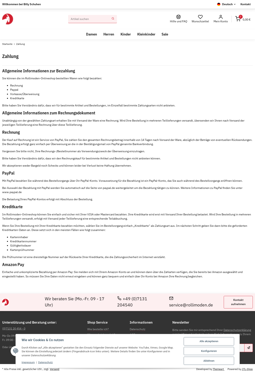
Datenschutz (45, 362)
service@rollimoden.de (191, 302)
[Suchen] (88, 19)
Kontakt (245, 4)
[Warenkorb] (243, 19)
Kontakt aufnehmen (238, 302)
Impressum (28, 362)
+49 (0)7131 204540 (132, 302)
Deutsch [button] (227, 4)
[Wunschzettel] (200, 19)
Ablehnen (208, 360)
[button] (220, 19)
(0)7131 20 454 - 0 (13, 328)
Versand (54, 369)
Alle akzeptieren (209, 341)
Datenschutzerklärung (237, 330)
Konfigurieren (209, 350)
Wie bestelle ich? (98, 329)
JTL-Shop (247, 369)
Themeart (219, 369)
